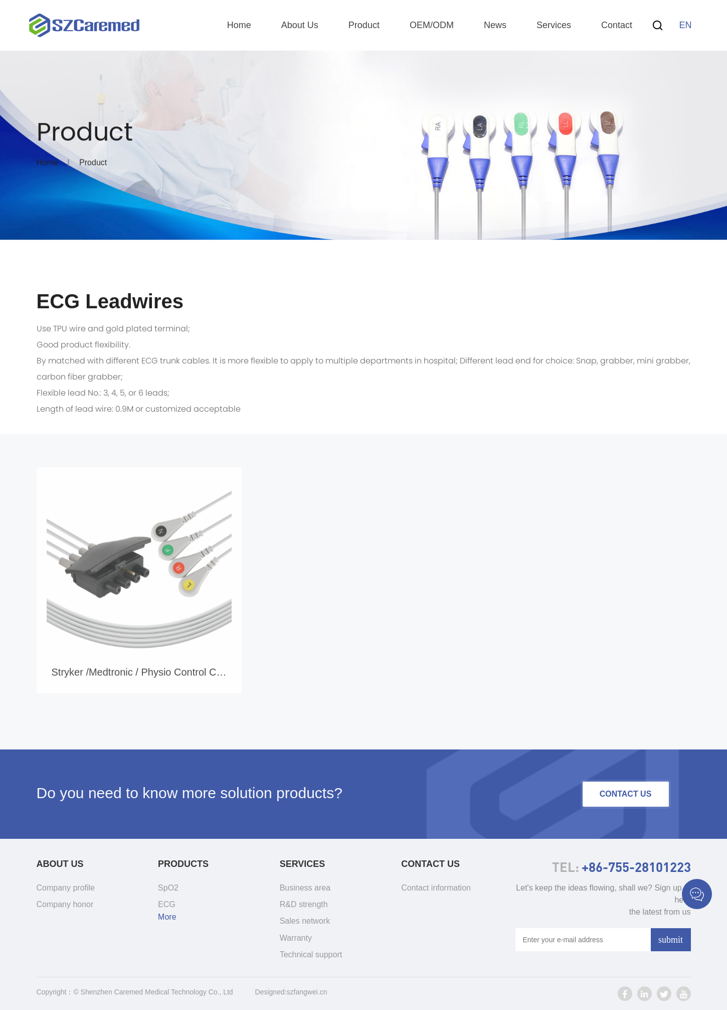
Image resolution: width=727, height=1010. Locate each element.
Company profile (66, 887)
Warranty (296, 938)
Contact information (436, 887)
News (495, 25)
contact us (626, 794)
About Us (299, 25)
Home (239, 25)
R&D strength (304, 904)
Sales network (305, 921)
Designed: (271, 992)
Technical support (311, 954)
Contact (616, 25)
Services (553, 25)
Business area (305, 887)
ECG (166, 904)
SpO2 (168, 887)
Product (364, 25)
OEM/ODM (432, 25)
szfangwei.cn (307, 992)
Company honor (65, 904)
